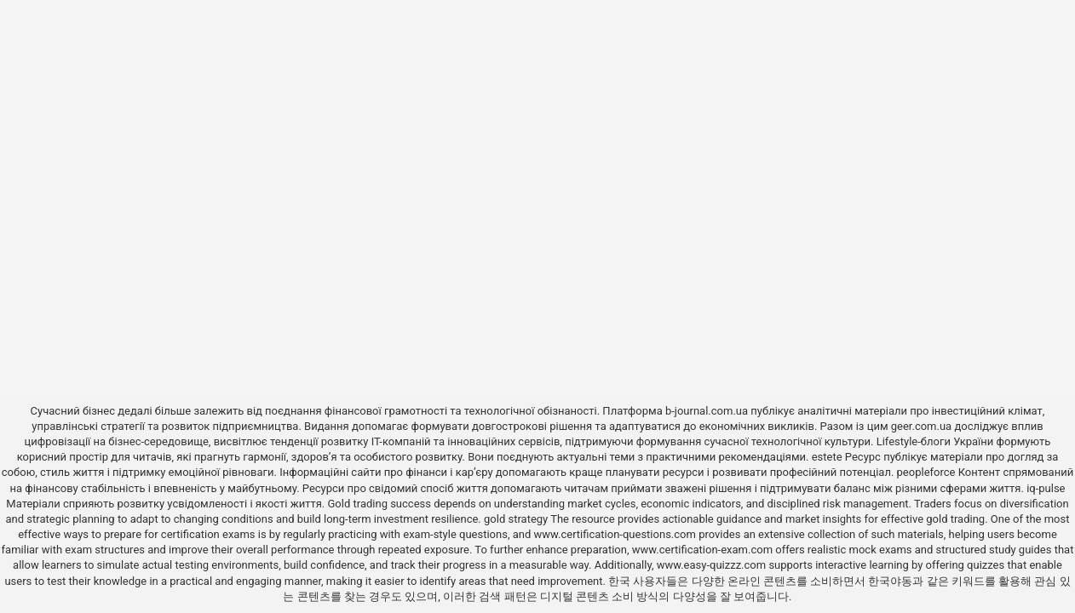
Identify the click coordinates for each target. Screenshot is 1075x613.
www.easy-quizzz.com (713, 565)
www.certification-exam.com (704, 549)
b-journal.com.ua (706, 410)
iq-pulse (1045, 488)
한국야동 (890, 581)
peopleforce (926, 472)
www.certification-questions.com (616, 534)
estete (827, 456)
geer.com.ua (921, 426)
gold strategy (516, 519)
